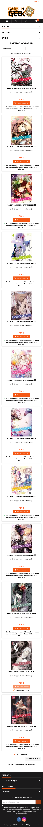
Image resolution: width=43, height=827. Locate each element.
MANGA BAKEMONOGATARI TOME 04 (21, 263)
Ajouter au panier (21, 103)
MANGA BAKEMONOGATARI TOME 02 (21, 147)
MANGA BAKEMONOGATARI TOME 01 (21, 88)
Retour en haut (33, 759)
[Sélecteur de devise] (37, 2)
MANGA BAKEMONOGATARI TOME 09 (21, 555)
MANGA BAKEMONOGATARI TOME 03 (21, 205)
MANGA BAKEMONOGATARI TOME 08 (21, 497)
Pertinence (14, 49)
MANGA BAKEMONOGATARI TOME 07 (21, 438)
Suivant (25, 754)
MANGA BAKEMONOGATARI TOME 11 (22, 672)
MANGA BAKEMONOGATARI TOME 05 (21, 322)
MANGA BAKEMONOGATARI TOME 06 (21, 380)
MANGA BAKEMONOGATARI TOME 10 (21, 613)
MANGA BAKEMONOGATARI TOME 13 (21, 726)
